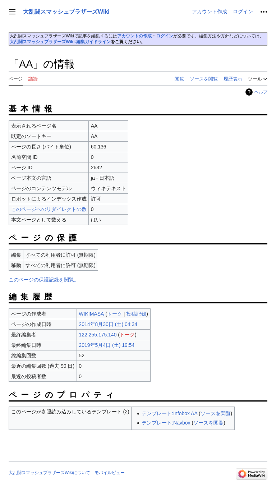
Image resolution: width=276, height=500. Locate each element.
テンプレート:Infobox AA (169, 413)
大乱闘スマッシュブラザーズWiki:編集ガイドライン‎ (60, 41)
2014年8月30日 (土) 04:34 (108, 324)
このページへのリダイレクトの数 (49, 209)
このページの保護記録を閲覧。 (44, 280)
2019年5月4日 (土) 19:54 (106, 345)
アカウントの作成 (134, 35)
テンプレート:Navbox (166, 423)
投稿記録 (136, 314)
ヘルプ (260, 92)
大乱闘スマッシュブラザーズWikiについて (49, 472)
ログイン (164, 35)
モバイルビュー (110, 472)
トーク (114, 314)
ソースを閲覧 (216, 413)
